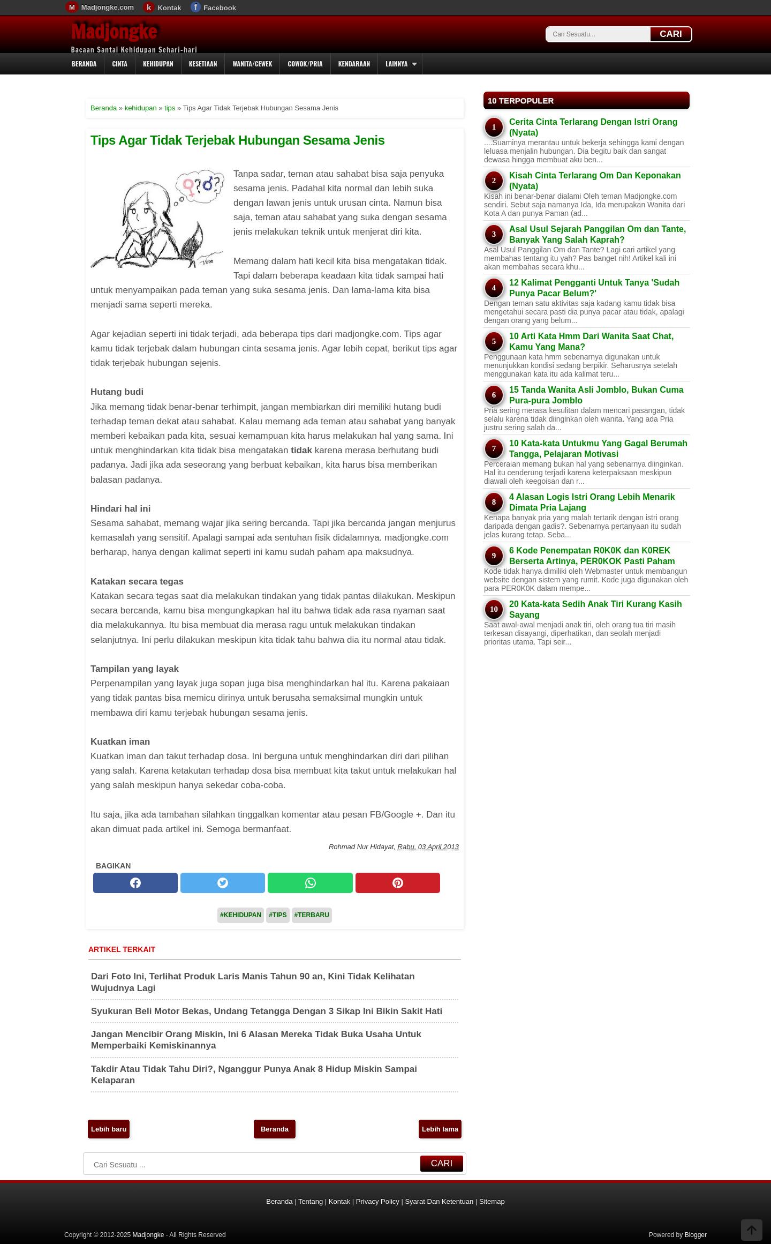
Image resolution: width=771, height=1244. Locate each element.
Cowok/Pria (305, 63)
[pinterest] (398, 883)
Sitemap (492, 1201)
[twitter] (222, 883)
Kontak (169, 8)
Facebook (219, 8)
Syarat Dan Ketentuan (439, 1201)
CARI (671, 34)
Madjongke (114, 31)
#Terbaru (311, 915)
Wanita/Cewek (252, 63)
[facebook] (135, 883)
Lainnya (396, 63)
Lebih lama (440, 1129)
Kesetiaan (203, 63)
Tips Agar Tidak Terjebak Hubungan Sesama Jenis (237, 140)
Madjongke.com (107, 7)
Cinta (119, 63)
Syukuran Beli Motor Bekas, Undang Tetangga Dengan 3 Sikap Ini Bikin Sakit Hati (266, 1011)
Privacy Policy (377, 1201)
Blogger (696, 1235)
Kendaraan (354, 63)
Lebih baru (108, 1129)
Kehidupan (158, 63)
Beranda (84, 63)
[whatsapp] (310, 883)
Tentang (310, 1201)
